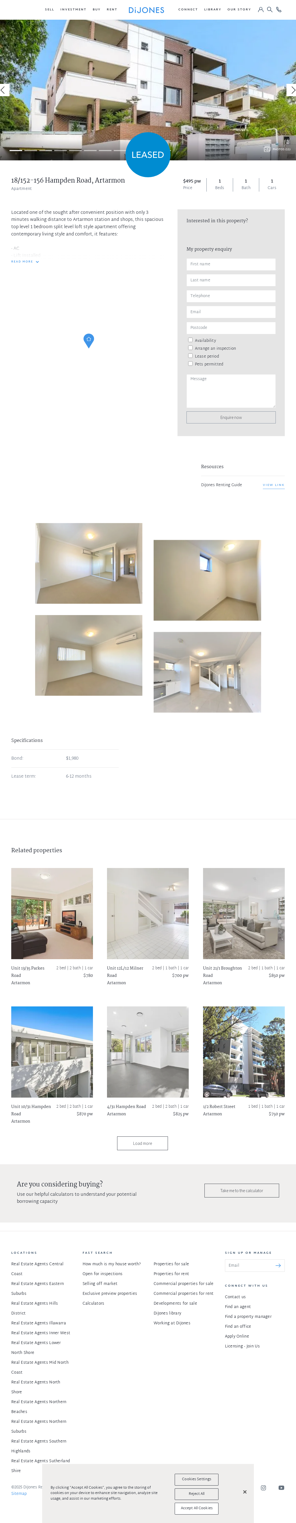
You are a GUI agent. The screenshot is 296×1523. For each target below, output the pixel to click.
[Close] (245, 1492)
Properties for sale (171, 1264)
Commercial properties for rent (183, 1293)
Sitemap (19, 1493)
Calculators (93, 1303)
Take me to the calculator (241, 1190)
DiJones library (167, 1313)
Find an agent (238, 1307)
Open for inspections (103, 1274)
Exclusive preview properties (110, 1293)
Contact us (235, 1297)
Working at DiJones (172, 1323)
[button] (49, 10)
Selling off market (100, 1284)
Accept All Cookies (197, 1508)
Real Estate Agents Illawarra (38, 1323)
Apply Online (237, 1336)
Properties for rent (171, 1274)
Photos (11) (281, 149)
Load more (142, 1143)
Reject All (196, 1494)
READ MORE (22, 262)
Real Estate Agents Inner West (40, 1333)
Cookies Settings (196, 1479)
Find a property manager (248, 1316)
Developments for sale (175, 1303)
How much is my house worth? (112, 1264)
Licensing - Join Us (242, 1346)
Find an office (238, 1326)
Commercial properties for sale (183, 1284)
